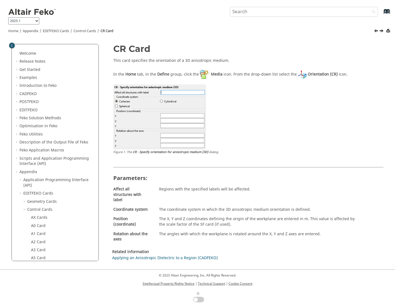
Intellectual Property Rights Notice (168, 283)
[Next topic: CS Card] (382, 31)
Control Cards (85, 31)
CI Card (38, 96)
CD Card (38, 64)
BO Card (38, 47)
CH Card (38, 88)
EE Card (38, 161)
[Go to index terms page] (381, 14)
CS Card (38, 128)
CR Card (106, 31)
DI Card (38, 144)
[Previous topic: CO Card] (376, 31)
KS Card (38, 225)
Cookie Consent (240, 283)
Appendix (30, 31)
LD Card (38, 249)
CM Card (39, 104)
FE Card (38, 185)
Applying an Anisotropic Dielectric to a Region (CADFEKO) (165, 258)
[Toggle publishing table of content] (12, 45)
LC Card (38, 241)
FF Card (38, 193)
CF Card (38, 72)
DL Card (38, 152)
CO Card (38, 112)
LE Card (38, 258)
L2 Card (38, 233)
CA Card (38, 56)
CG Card (38, 80)
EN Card (38, 169)
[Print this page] (388, 31)
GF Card (38, 209)
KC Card (38, 217)
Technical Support (211, 283)
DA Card (38, 136)
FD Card (38, 177)
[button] (29, 47)
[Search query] (304, 12)
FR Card (38, 201)
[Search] (372, 12)
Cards (56, 31)
